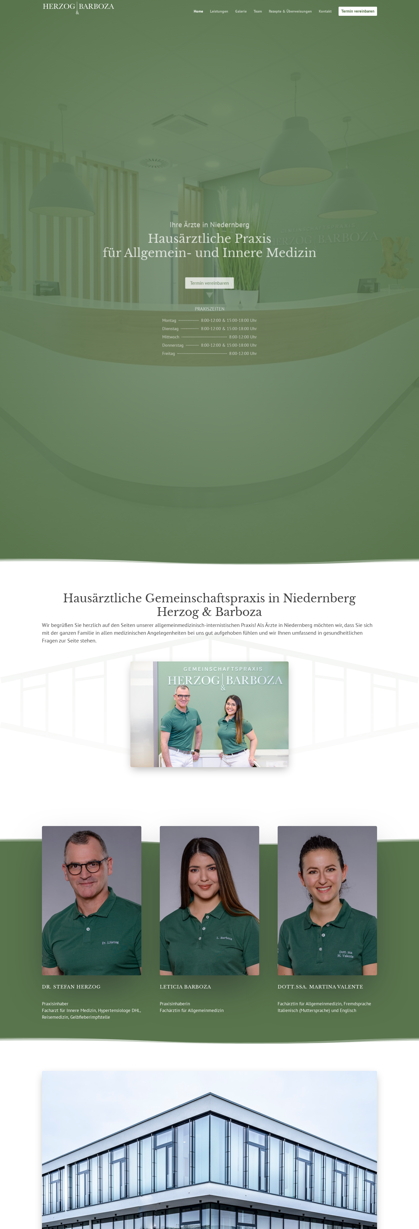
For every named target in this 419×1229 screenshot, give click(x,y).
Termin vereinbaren (209, 283)
